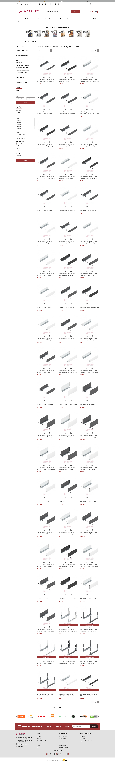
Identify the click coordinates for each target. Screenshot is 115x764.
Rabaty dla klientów (63, 747)
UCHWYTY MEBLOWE (22, 50)
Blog (38, 747)
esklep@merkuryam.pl (23, 744)
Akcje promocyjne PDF (74, 1)
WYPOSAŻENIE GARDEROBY (24, 58)
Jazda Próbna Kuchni (42, 741)
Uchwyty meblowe (37, 19)
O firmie (39, 736)
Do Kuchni (70, 19)
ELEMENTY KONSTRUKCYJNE (24, 75)
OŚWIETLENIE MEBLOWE (23, 70)
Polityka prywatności (63, 743)
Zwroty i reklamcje (63, 738)
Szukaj (25, 102)
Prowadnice (55, 19)
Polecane (19, 22)
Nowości (88, 19)
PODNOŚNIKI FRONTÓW (22, 65)
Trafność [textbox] (40, 50)
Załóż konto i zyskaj (50, 1)
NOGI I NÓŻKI (20, 77)
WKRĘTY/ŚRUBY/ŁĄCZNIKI (23, 67)
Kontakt (83, 1)
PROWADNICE (19, 62)
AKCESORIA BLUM (21, 53)
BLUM (27, 19)
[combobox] (44, 50)
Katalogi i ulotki (41, 743)
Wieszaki (47, 19)
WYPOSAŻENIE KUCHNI (22, 55)
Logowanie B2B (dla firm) (86, 741)
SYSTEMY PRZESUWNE (22, 82)
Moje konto (82, 738)
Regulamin (61, 741)
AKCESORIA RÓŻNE (21, 72)
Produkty (20, 19)
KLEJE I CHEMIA (20, 80)
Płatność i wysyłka (63, 736)
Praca (38, 745)
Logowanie (82, 736)
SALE (94, 19)
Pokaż (25, 160)
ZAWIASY (19, 60)
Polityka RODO (62, 745)
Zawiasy (62, 19)
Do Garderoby (80, 19)
